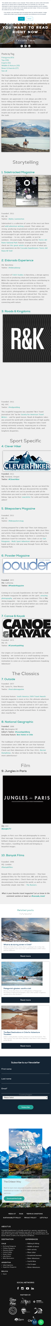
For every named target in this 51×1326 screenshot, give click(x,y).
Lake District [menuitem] (7, 1258)
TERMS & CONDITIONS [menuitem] (35, 1213)
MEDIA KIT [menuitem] (11, 1213)
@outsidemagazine (16, 689)
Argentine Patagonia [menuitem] (9, 1269)
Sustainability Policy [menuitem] (17, 1217)
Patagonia (7, 57)
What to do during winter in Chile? (18, 944)
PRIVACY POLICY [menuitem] (36, 1217)
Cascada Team (25, 40)
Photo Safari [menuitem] (32, 1254)
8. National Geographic (17, 721)
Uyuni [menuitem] (5, 1276)
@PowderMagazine (16, 585)
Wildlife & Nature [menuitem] (33, 1249)
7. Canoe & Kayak (13, 615)
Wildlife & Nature (10, 65)
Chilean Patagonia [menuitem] (9, 1250)
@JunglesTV (6, 828)
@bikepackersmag (15, 520)
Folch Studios (18, 274)
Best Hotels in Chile (25, 734)
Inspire (25, 36)
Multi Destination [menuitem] (8, 1260)
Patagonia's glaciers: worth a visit (17, 988)
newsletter (26, 497)
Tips (5, 60)
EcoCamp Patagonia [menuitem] (9, 1248)
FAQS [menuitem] (21, 1213)
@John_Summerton (16, 218)
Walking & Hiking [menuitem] (33, 1246)
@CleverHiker (13, 479)
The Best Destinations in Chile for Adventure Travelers (22, 1033)
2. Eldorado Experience (17, 260)
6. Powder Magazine (15, 555)
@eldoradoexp (14, 267)
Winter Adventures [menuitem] (34, 1269)
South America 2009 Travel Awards (31, 696)
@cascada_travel (38, 896)
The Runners (31, 884)
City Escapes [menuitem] (32, 1266)
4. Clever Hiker (11, 446)
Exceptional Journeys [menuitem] (35, 1257)
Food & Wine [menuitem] (32, 1263)
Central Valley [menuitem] (7, 1254)
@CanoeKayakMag (16, 645)
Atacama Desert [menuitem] (8, 1252)
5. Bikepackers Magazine (18, 508)
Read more (25, 955)
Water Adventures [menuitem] (34, 1260)
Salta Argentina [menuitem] (8, 1267)
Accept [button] (21, 18)
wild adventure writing (14, 226)
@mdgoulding (14, 407)
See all (4, 70)
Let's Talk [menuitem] (25, 1220)
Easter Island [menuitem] (7, 1256)
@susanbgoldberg (22, 731)
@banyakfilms (7, 867)
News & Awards (10, 68)
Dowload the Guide (14, 1198)
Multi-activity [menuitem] (32, 1251)
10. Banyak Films (12, 855)
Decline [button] (29, 18)
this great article (17, 245)
